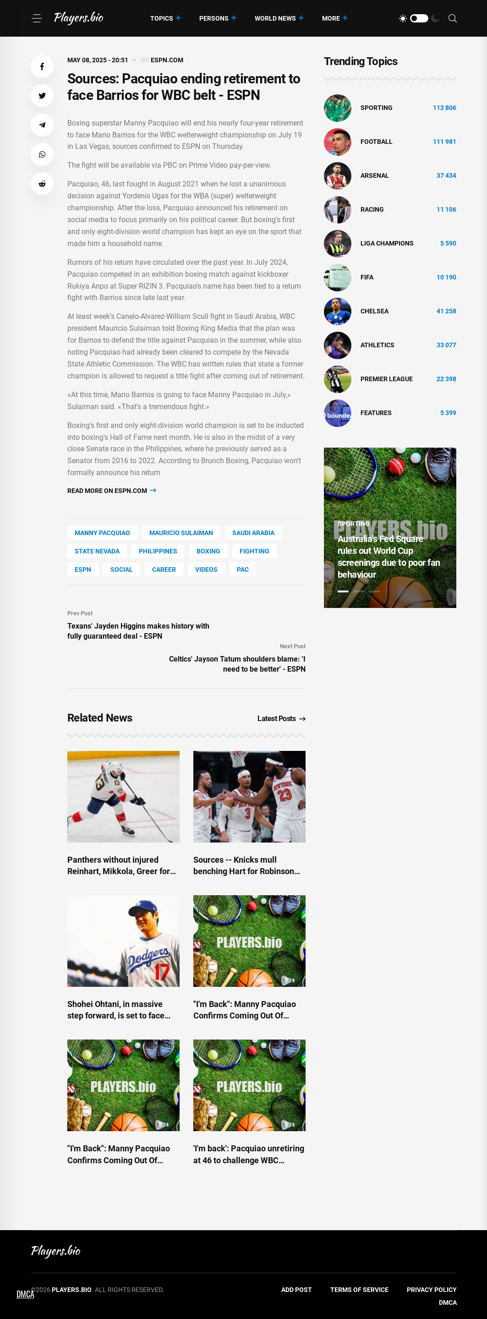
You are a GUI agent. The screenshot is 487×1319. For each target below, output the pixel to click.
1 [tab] (343, 591)
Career (164, 569)
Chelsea (375, 311)
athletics (377, 345)
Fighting (254, 551)
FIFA (367, 277)
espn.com (167, 60)
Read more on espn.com (111, 490)
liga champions (387, 243)
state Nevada (97, 551)
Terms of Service (359, 1289)
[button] (42, 66)
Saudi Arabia (253, 532)
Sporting (377, 107)
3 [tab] (374, 591)
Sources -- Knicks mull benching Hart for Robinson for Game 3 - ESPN (243, 871)
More (331, 18)
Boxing (208, 551)
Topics (161, 18)
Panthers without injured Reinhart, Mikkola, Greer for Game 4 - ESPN (118, 871)
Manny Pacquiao (102, 532)
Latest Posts (281, 718)
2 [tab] (358, 591)
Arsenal (375, 175)
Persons (214, 18)
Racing (372, 209)
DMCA (448, 1302)
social (121, 569)
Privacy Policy (432, 1289)
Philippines (158, 551)
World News (275, 18)
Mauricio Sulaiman (181, 532)
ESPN (83, 569)
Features (376, 412)
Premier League (387, 379)
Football (377, 141)
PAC (243, 569)
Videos (206, 569)
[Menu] (37, 18)
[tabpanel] (390, 528)
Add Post (296, 1289)
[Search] (453, 18)
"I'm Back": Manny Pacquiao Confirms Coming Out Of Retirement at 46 (244, 1015)
